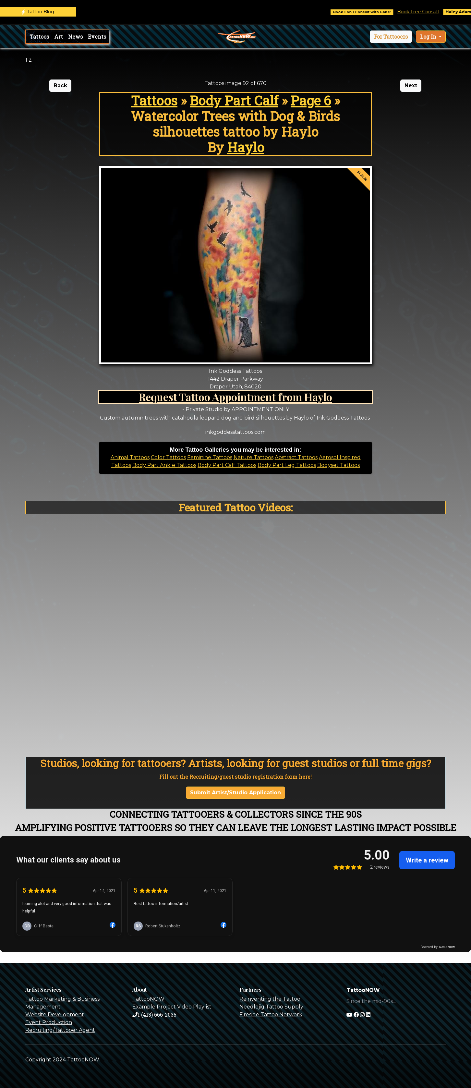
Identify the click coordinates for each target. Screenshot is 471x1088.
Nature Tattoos (253, 457)
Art (58, 36)
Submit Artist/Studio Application (235, 792)
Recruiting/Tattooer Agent (60, 1030)
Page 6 (311, 100)
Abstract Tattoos (296, 457)
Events (97, 36)
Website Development (54, 1014)
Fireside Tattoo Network (270, 1014)
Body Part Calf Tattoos (227, 465)
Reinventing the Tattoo (269, 999)
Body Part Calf (234, 100)
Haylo (245, 147)
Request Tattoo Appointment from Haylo (235, 397)
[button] (391, 37)
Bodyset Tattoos (338, 465)
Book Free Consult (425, 12)
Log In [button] (429, 36)
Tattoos (39, 36)
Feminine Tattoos (209, 457)
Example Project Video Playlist (171, 1007)
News (75, 36)
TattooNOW (148, 999)
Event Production (48, 1022)
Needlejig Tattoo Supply (271, 1007)
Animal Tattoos (130, 457)
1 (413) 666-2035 (154, 1014)
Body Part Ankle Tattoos (164, 465)
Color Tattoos (168, 457)
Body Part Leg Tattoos (287, 465)
